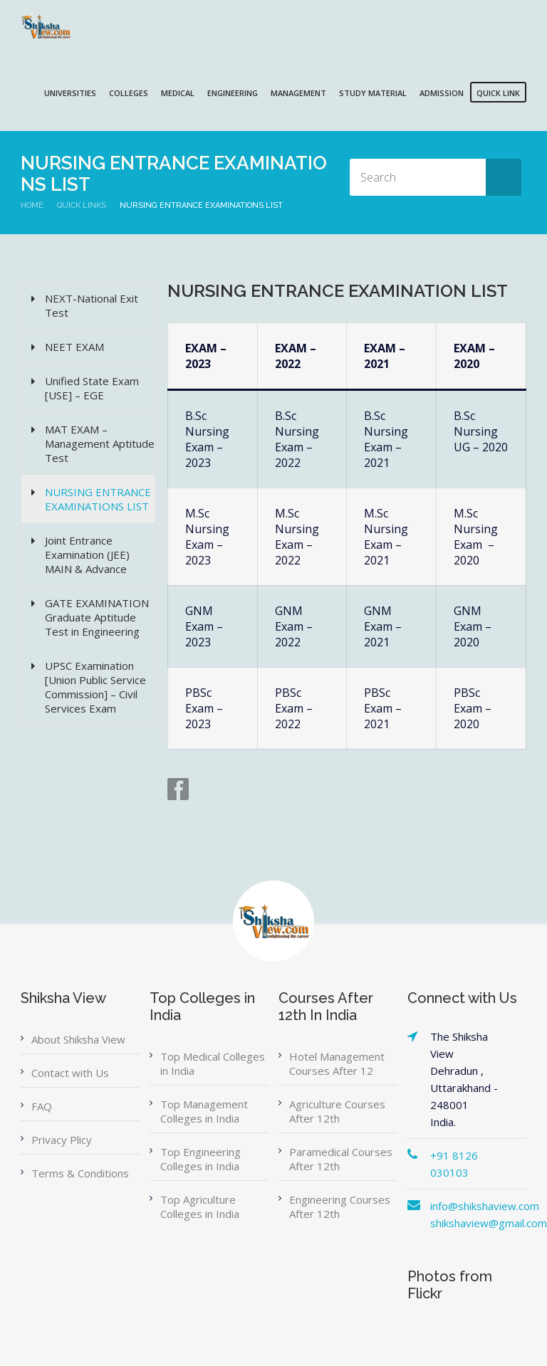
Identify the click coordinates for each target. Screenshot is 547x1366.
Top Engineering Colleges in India (200, 1159)
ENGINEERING (232, 93)
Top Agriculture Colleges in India (199, 1206)
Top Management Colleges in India (204, 1111)
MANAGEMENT (298, 93)
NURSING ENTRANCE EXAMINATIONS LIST (98, 499)
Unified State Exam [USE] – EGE (92, 388)
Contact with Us (70, 1073)
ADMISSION (442, 93)
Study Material (373, 93)
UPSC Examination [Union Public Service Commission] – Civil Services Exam (95, 686)
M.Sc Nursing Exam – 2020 (476, 536)
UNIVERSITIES (70, 93)
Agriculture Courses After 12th (337, 1111)
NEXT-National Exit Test (91, 305)
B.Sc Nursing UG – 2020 (481, 431)
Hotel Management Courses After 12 (337, 1063)
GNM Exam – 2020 (472, 626)
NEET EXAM (74, 347)
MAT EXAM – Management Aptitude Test (100, 443)
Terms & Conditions (80, 1173)
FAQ (41, 1106)
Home (32, 205)
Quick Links (81, 205)
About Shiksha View (78, 1039)
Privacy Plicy (61, 1140)
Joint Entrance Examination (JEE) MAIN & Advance (87, 554)
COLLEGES (128, 93)
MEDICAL (177, 93)
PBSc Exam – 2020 (472, 708)
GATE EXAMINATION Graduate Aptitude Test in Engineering (97, 617)
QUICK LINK (498, 93)
